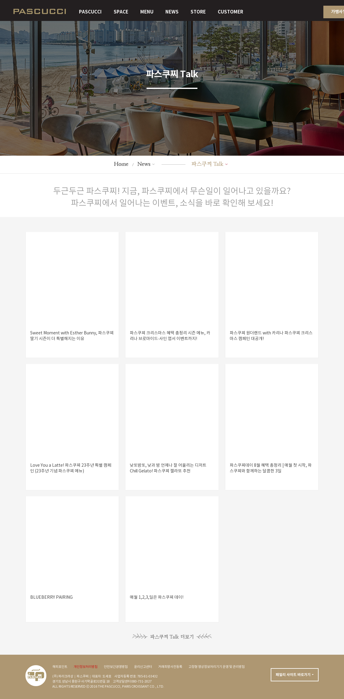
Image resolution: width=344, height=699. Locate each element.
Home (121, 164)
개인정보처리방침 (86, 667)
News (143, 164)
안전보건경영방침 (116, 667)
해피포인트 (59, 667)
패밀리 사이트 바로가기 (293, 675)
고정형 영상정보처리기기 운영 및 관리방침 (216, 667)
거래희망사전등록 (170, 667)
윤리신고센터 (143, 667)
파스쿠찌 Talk (207, 164)
